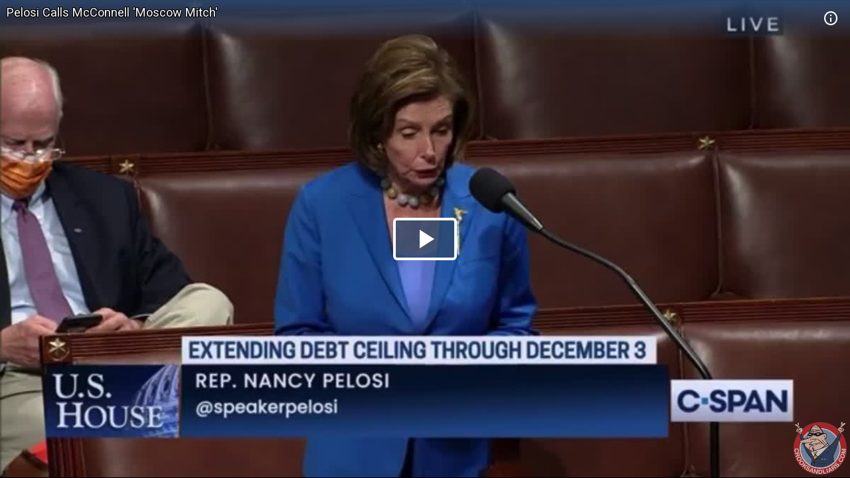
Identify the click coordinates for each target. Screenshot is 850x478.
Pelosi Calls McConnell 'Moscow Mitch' (112, 12)
